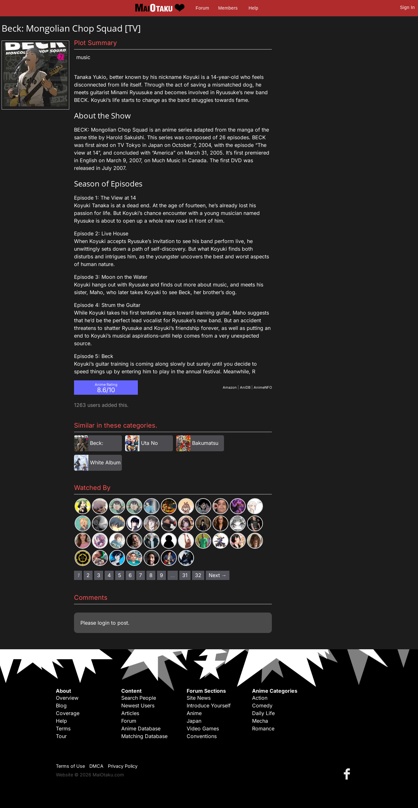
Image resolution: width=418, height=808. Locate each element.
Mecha (260, 721)
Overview (67, 698)
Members (228, 8)
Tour (61, 736)
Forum (202, 8)
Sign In (407, 7)
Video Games (203, 728)
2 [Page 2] (88, 575)
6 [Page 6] (130, 575)
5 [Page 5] (119, 575)
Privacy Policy (123, 766)
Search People (138, 698)
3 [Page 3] (98, 575)
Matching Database (144, 736)
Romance (263, 728)
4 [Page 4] (109, 575)
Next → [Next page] (218, 575)
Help (253, 8)
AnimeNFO (263, 387)
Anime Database (140, 728)
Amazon (230, 387)
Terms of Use (70, 766)
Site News (199, 698)
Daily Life (263, 713)
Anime (194, 713)
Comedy (262, 705)
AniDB (245, 387)
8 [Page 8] (151, 575)
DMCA (96, 766)
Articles (130, 713)
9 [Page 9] (161, 575)
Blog (61, 705)
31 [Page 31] (185, 575)
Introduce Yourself (209, 705)
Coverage (67, 713)
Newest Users (137, 705)
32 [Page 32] (198, 575)
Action (259, 698)
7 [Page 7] (140, 575)
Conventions (202, 736)
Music (83, 57)
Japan (194, 721)
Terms (63, 728)
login (103, 623)
